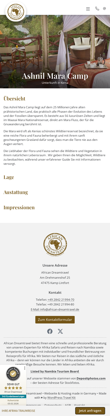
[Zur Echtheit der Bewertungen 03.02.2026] (13, 402)
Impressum (33, 405)
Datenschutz (52, 405)
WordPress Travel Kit (61, 398)
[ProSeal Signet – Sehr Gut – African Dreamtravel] (13, 380)
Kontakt (79, 405)
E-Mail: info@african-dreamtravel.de (55, 309)
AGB (68, 405)
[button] (88, 8)
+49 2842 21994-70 (61, 300)
